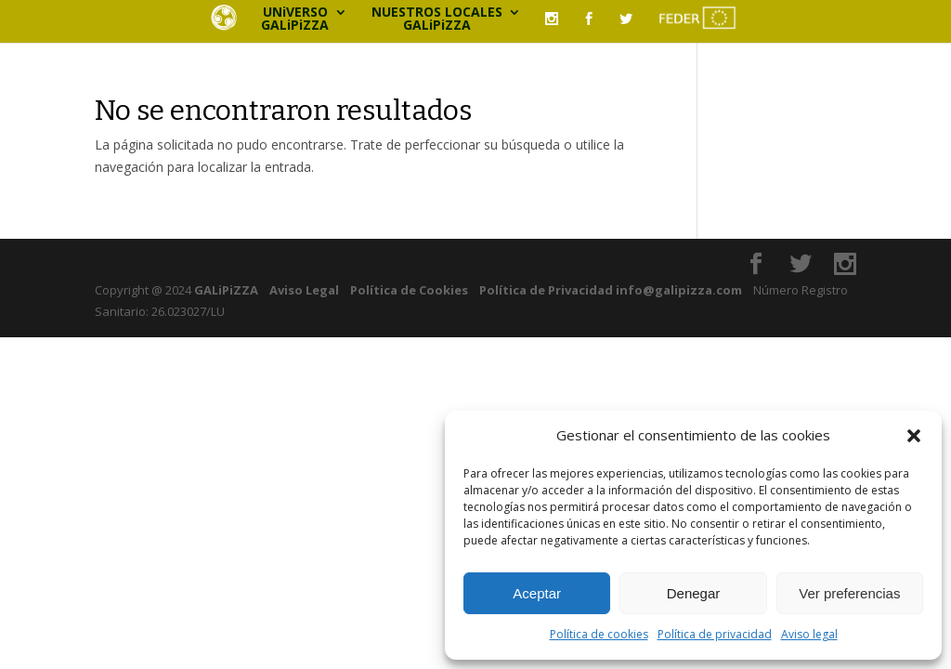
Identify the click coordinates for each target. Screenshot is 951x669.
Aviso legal (809, 634)
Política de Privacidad (546, 290)
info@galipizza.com (679, 290)
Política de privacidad (715, 634)
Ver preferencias (849, 593)
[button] (914, 435)
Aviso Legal (304, 290)
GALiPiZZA (224, 290)
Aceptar (537, 593)
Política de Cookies (409, 290)
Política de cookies (599, 634)
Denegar (694, 593)
